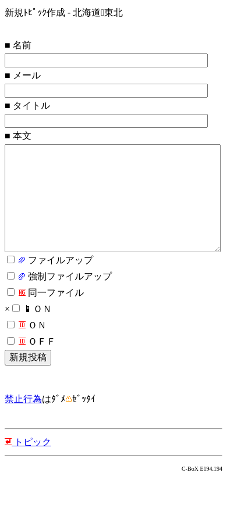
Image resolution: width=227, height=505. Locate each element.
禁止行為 (23, 422)
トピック (28, 465)
